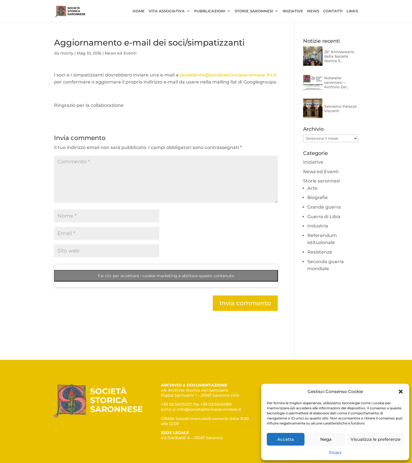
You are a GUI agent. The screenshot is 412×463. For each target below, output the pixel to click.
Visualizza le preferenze (375, 439)
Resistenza (319, 252)
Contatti (332, 11)
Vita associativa (167, 11)
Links (352, 11)
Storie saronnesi (254, 11)
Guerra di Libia (324, 216)
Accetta (285, 439)
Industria (317, 226)
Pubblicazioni (209, 11)
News (313, 11)
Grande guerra (324, 207)
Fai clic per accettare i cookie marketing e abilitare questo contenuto (166, 275)
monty (66, 53)
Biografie (317, 197)
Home (139, 11)
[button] (401, 391)
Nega (326, 439)
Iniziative (293, 11)
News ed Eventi (120, 53)
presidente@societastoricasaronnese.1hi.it (229, 75)
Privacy (335, 452)
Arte (312, 188)
